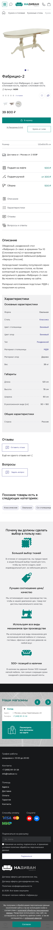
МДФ (46, 349)
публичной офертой (33, 918)
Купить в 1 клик (39, 129)
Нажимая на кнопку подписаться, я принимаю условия (25, 847)
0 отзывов (19, 95)
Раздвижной (43, 342)
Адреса (5, 787)
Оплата (5, 795)
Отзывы (9, 216)
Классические (10, 507)
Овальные (27, 507)
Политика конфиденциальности (17, 886)
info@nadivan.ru (9, 774)
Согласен (26, 924)
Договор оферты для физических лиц (19, 876)
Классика (44, 319)
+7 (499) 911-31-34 (20, 716)
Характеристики (13, 207)
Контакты (6, 804)
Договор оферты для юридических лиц (20, 881)
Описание (10, 198)
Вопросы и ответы (14, 225)
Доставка (6, 791)
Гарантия (6, 799)
